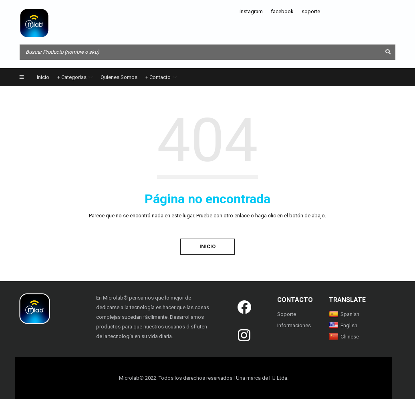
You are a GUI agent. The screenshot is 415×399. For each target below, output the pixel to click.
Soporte (286, 314)
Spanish (344, 314)
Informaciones (294, 325)
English (343, 325)
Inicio (207, 246)
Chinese (344, 336)
